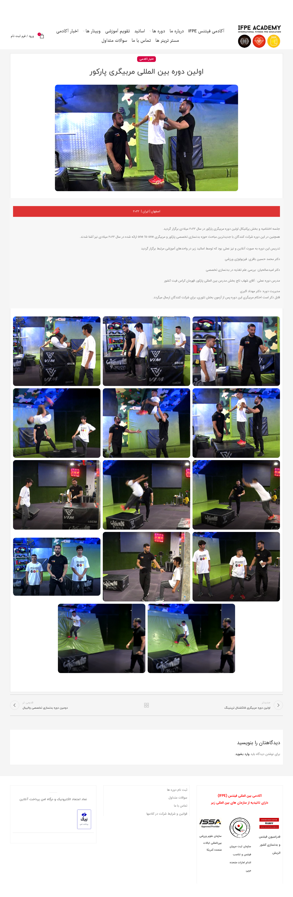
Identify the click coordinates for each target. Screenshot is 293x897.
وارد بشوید (242, 758)
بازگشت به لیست (146, 709)
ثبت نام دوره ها (177, 793)
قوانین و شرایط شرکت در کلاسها (166, 817)
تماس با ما (180, 809)
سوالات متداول (177, 802)
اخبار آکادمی (146, 62)
